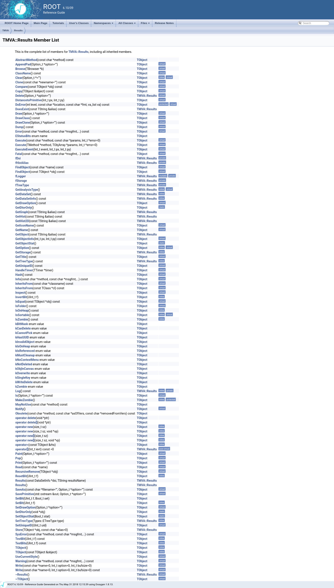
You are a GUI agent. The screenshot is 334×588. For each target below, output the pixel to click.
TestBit (20, 538)
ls (16, 395)
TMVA (5, 30)
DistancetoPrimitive (28, 100)
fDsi (18, 158)
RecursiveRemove (27, 471)
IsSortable (22, 315)
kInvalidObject (25, 342)
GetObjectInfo (24, 239)
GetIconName (24, 225)
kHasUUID (22, 337)
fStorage (21, 180)
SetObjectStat (24, 516)
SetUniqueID (23, 525)
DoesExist (22, 109)
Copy (18, 91)
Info (18, 279)
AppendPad (23, 64)
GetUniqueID (23, 265)
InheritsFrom (24, 283)
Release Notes (164, 23)
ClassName (23, 73)
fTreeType (22, 185)
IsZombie (21, 319)
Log (17, 391)
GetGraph (21, 212)
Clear (18, 77)
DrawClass (22, 118)
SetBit (19, 498)
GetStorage (22, 252)
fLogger (20, 176)
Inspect (20, 292)
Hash (18, 274)
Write (18, 565)
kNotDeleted (23, 364)
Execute (20, 140)
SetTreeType (23, 521)
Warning (20, 561)
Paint (18, 453)
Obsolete (21, 413)
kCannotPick (23, 333)
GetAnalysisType (26, 189)
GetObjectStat (24, 243)
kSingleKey (22, 377)
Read (18, 467)
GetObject (22, 234)
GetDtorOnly (23, 207)
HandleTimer (24, 270)
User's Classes (79, 23)
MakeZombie (24, 400)
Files (145, 24)
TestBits (20, 543)
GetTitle (20, 257)
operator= (21, 444)
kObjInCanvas (24, 368)
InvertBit (21, 297)
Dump (19, 127)
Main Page (40, 23)
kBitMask (21, 324)
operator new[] (25, 436)
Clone (19, 82)
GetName (21, 230)
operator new (24, 427)
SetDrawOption (25, 507)
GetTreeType (24, 261)
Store (19, 530)
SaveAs (20, 489)
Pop (18, 458)
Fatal (18, 154)
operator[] (21, 449)
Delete (19, 95)
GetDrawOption (25, 203)
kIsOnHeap (22, 346)
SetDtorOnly (23, 512)
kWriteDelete (24, 382)
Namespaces (104, 24)
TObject (142, 60)
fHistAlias (22, 163)
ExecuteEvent (24, 149)
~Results (21, 574)
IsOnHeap (22, 310)
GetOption (22, 248)
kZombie (21, 386)
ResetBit (21, 476)
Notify (19, 409)
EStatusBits (23, 136)
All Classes (127, 24)
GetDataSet (23, 194)
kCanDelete (23, 328)
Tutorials (58, 23)
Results (18, 30)
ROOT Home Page (17, 23)
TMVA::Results (78, 51)
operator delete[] (26, 422)
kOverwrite (22, 373)
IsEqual (20, 301)
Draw (18, 113)
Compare (21, 86)
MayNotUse (23, 404)
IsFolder (20, 306)
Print (18, 462)
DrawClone (22, 122)
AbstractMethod (26, 60)
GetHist (20, 216)
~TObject (21, 579)
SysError (21, 534)
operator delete (25, 418)
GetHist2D (22, 221)
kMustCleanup (25, 355)
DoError (20, 104)
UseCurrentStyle (26, 556)
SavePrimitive (24, 494)
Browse (20, 69)
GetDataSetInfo (25, 198)
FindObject (22, 167)
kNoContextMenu (27, 359)
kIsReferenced (25, 351)
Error (18, 131)
